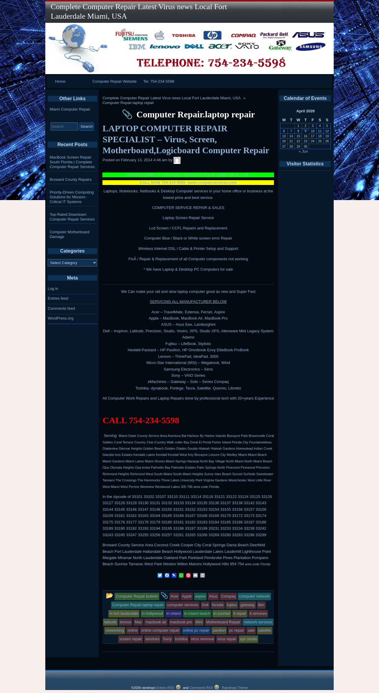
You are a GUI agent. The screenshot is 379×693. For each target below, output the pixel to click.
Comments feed (61, 308)
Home (60, 81)
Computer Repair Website (114, 81)
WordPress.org (60, 318)
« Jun (303, 151)
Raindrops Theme (235, 687)
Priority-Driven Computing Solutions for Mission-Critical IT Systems (72, 197)
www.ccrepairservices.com (212, 182)
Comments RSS (201, 687)
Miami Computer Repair (70, 109)
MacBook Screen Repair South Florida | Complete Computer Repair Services (72, 162)
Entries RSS (165, 687)
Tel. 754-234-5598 (158, 81)
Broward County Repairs (71, 179)
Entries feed (58, 298)
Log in (53, 288)
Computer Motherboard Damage (69, 234)
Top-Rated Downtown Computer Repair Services (72, 216)
